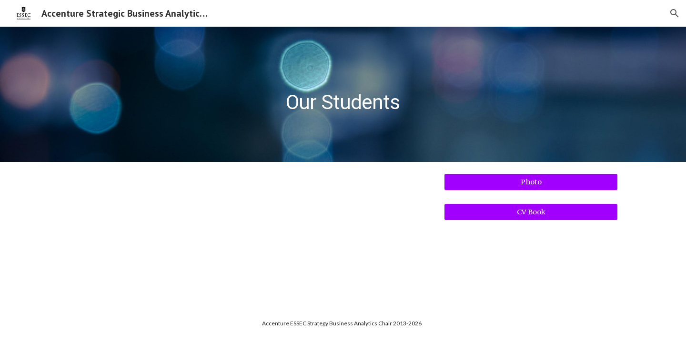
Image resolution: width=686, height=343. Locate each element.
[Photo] (530, 182)
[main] (343, 94)
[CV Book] (530, 212)
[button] (674, 13)
